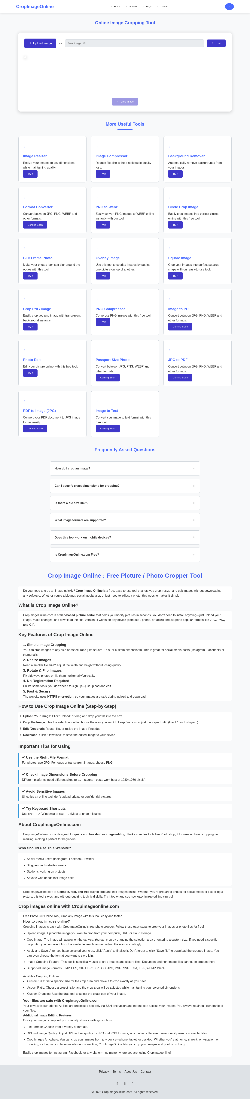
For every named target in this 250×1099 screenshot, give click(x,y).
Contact (162, 6)
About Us (131, 1071)
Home (115, 6)
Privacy (104, 1071)
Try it (30, 173)
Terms (117, 1071)
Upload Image (41, 43)
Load (216, 43)
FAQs (147, 6)
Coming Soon (35, 224)
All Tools (132, 6)
